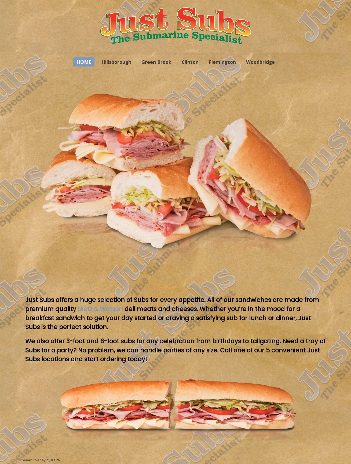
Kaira (55, 460)
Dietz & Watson (100, 309)
